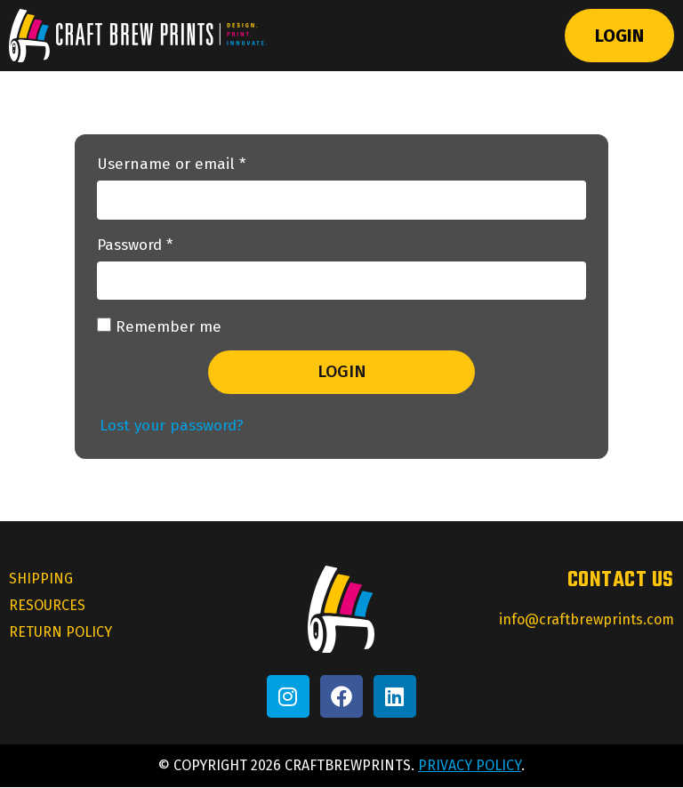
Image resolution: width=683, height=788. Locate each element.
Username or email (202, 165)
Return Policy (60, 632)
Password (166, 245)
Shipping (41, 579)
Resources (47, 606)
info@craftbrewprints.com (586, 619)
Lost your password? (172, 425)
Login (619, 35)
